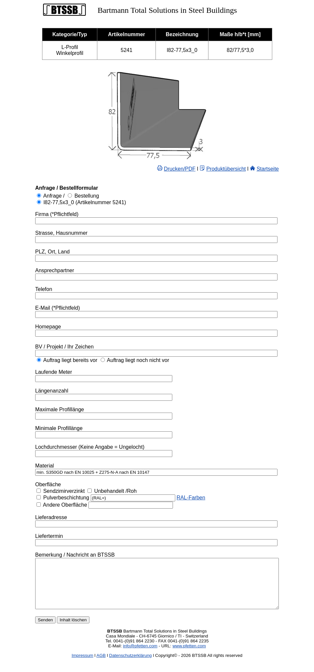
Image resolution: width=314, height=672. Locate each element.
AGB (101, 665)
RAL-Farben (176, 497)
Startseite (282, 169)
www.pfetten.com (189, 655)
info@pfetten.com (140, 655)
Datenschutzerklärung (130, 665)
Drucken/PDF (194, 169)
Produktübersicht (240, 169)
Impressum (82, 665)
